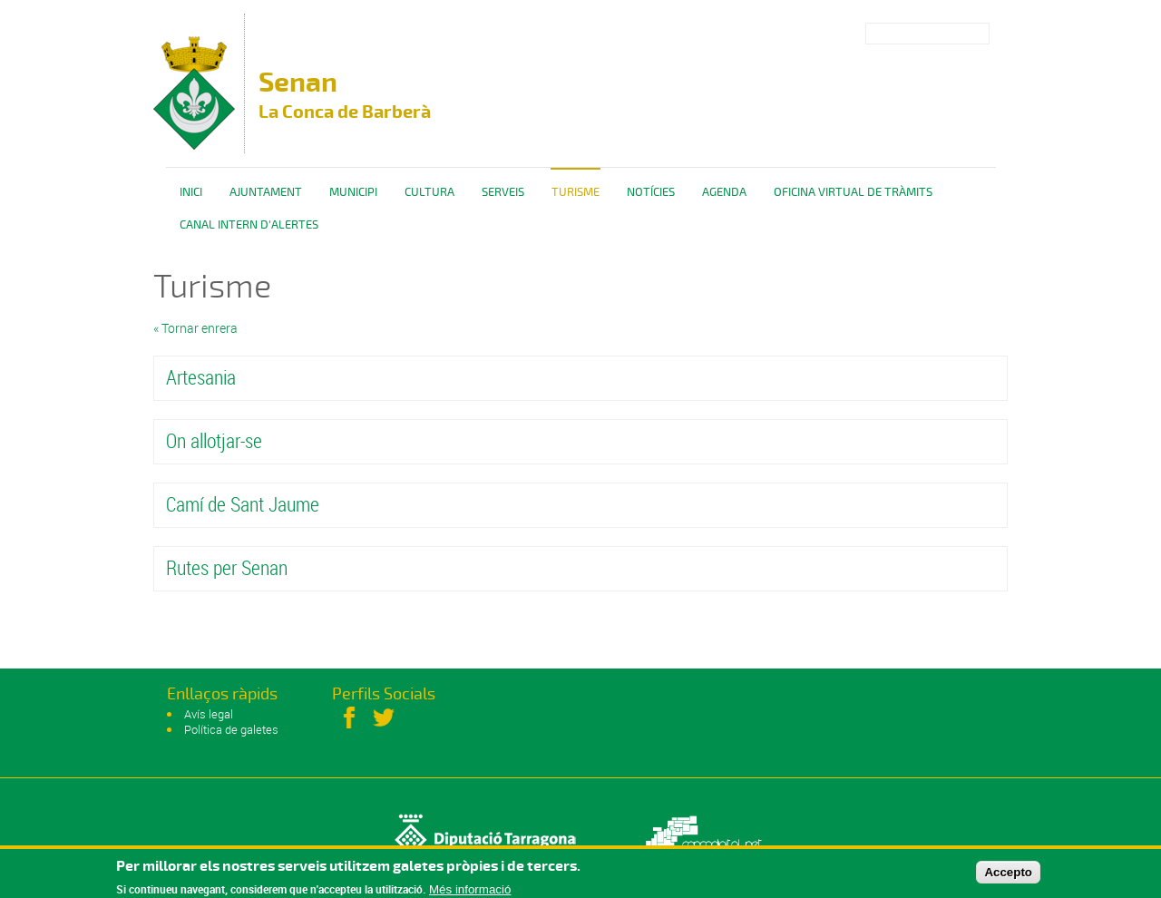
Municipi (353, 192)
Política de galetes (231, 729)
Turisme (575, 192)
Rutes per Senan (227, 567)
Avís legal (208, 714)
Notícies (651, 192)
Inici (191, 192)
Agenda (724, 192)
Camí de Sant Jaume (242, 504)
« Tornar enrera (195, 328)
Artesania (201, 377)
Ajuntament (265, 192)
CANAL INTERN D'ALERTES (249, 225)
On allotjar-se (214, 440)
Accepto (1008, 875)
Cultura (429, 192)
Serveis (503, 192)
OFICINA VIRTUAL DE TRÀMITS (853, 192)
